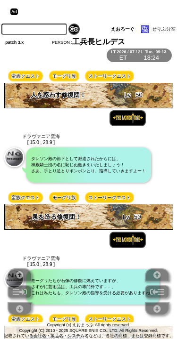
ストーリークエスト (109, 76)
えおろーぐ (123, 29)
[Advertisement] (93, 12)
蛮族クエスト (25, 76)
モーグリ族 (64, 76)
